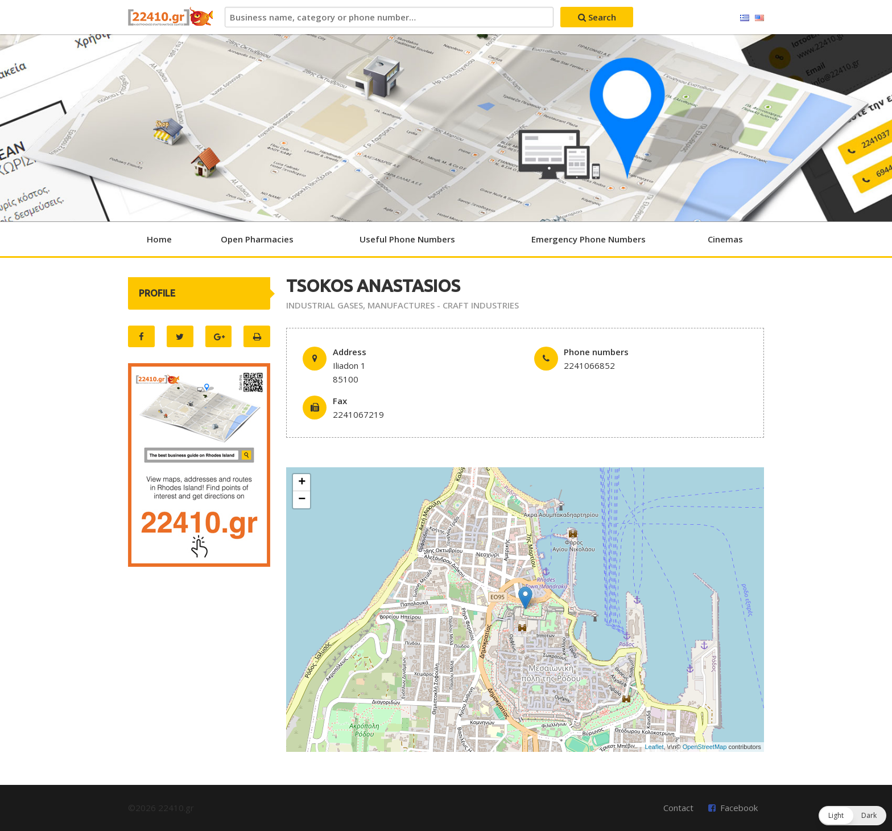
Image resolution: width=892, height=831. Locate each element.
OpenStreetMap (705, 746)
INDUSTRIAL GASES (324, 305)
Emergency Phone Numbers (588, 239)
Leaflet (654, 746)
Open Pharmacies (257, 239)
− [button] (301, 499)
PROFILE (157, 293)
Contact (678, 807)
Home (159, 239)
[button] (852, 815)
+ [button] (301, 482)
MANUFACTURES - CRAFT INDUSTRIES (443, 305)
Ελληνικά (744, 18)
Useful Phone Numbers (407, 239)
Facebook (739, 807)
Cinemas (725, 239)
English (759, 18)
